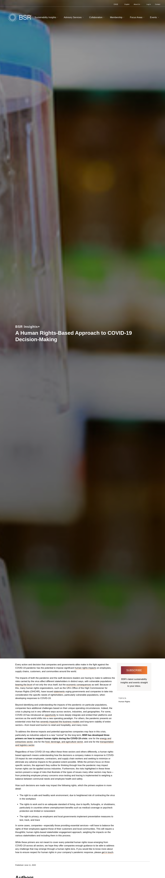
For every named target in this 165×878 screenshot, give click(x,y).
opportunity (50, 715)
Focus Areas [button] (137, 17)
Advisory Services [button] (74, 17)
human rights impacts (85, 668)
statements (59, 691)
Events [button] (155, 17)
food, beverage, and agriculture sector (64, 742)
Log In (149, 4)
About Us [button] (138, 4)
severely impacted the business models (59, 721)
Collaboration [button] (97, 17)
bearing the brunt (23, 684)
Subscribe (134, 670)
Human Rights (124, 702)
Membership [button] (117, 17)
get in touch (107, 852)
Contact (157, 4)
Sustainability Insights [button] (47, 17)
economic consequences (78, 684)
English (127, 4)
